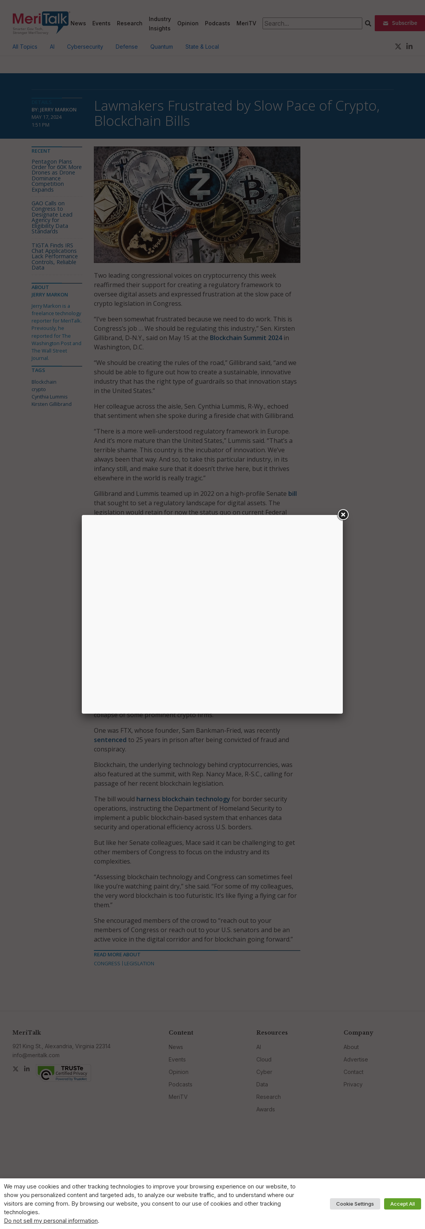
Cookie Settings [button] (355, 1204)
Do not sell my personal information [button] (51, 1220)
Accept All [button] (402, 1204)
